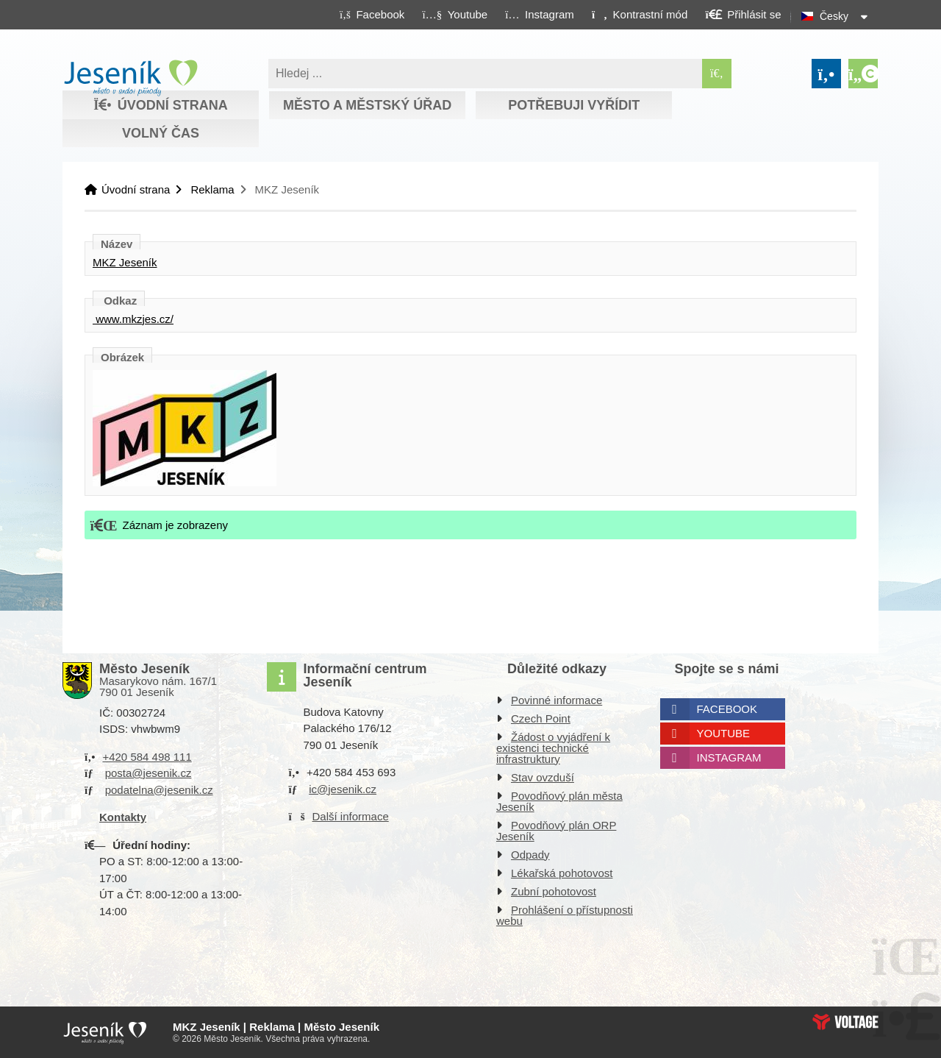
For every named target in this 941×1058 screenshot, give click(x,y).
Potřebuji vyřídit (574, 105)
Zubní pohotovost (553, 891)
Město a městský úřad (367, 105)
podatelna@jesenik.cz (159, 790)
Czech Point (540, 718)
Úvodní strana (130, 78)
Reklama (212, 189)
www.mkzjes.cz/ (133, 319)
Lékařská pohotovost (561, 873)
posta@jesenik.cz (148, 773)
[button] (639, 14)
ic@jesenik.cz (342, 789)
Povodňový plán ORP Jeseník (556, 830)
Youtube (724, 733)
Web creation (845, 1022)
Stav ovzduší (542, 777)
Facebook (727, 709)
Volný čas (160, 133)
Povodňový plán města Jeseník (559, 801)
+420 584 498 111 (146, 756)
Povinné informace (556, 700)
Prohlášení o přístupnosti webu (564, 915)
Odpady (530, 854)
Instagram (729, 757)
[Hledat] (716, 73)
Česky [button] (834, 16)
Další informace (350, 816)
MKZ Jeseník (125, 262)
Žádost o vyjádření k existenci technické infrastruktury (553, 748)
